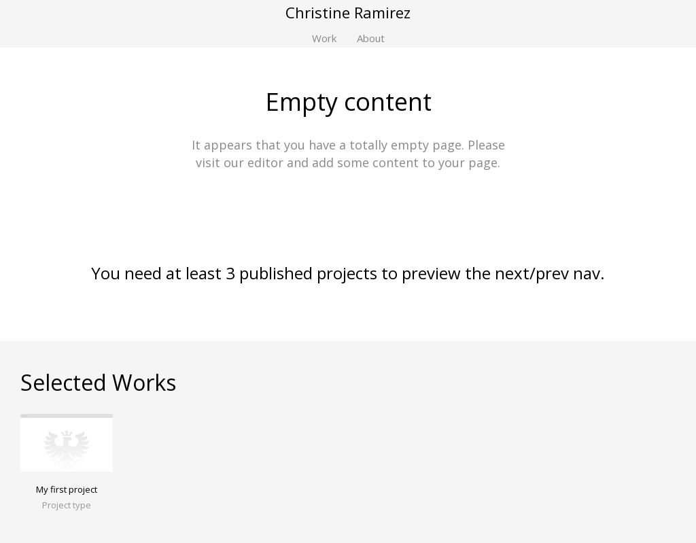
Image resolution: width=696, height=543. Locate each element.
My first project (66, 489)
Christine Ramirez (348, 12)
